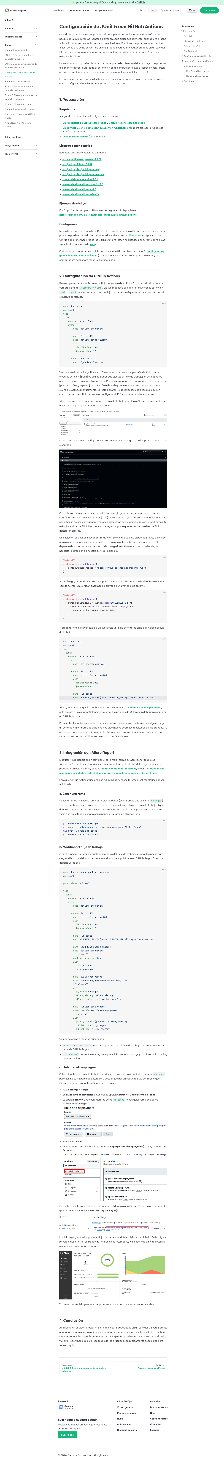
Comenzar (209, 10)
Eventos (154, 1429)
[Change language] (142, 10)
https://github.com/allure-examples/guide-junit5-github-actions (98, 214)
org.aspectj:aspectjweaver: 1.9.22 (82, 159)
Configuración (191, 51)
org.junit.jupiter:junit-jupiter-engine (83, 174)
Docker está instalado (75, 136)
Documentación (159, 1407)
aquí (92, 244)
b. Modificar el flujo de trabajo (197, 71)
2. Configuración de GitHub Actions (197, 56)
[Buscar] (170, 10)
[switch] (154, 10)
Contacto (155, 1424)
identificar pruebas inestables (118, 768)
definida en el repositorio (145, 707)
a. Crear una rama (193, 66)
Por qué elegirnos (127, 1412)
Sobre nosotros (159, 1418)
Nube (120, 1418)
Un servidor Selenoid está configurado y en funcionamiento (97, 127)
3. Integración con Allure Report (197, 61)
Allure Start (134, 235)
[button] (36, 19)
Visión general (125, 1407)
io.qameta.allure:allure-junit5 (79, 189)
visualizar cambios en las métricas (136, 772)
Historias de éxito (127, 1429)
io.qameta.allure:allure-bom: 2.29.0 (82, 184)
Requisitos (189, 36)
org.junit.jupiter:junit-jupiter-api (81, 169)
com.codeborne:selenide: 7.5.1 (80, 179)
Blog (152, 1412)
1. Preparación (188, 30)
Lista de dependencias (195, 41)
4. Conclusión (188, 81)
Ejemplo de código (193, 46)
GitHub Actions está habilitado (127, 122)
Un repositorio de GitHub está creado (84, 122)
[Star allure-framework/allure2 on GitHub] (192, 10)
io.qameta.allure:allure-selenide (81, 194)
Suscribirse (67, 1434)
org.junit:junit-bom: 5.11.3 (77, 164)
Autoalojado (124, 1424)
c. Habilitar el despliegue (196, 76)
